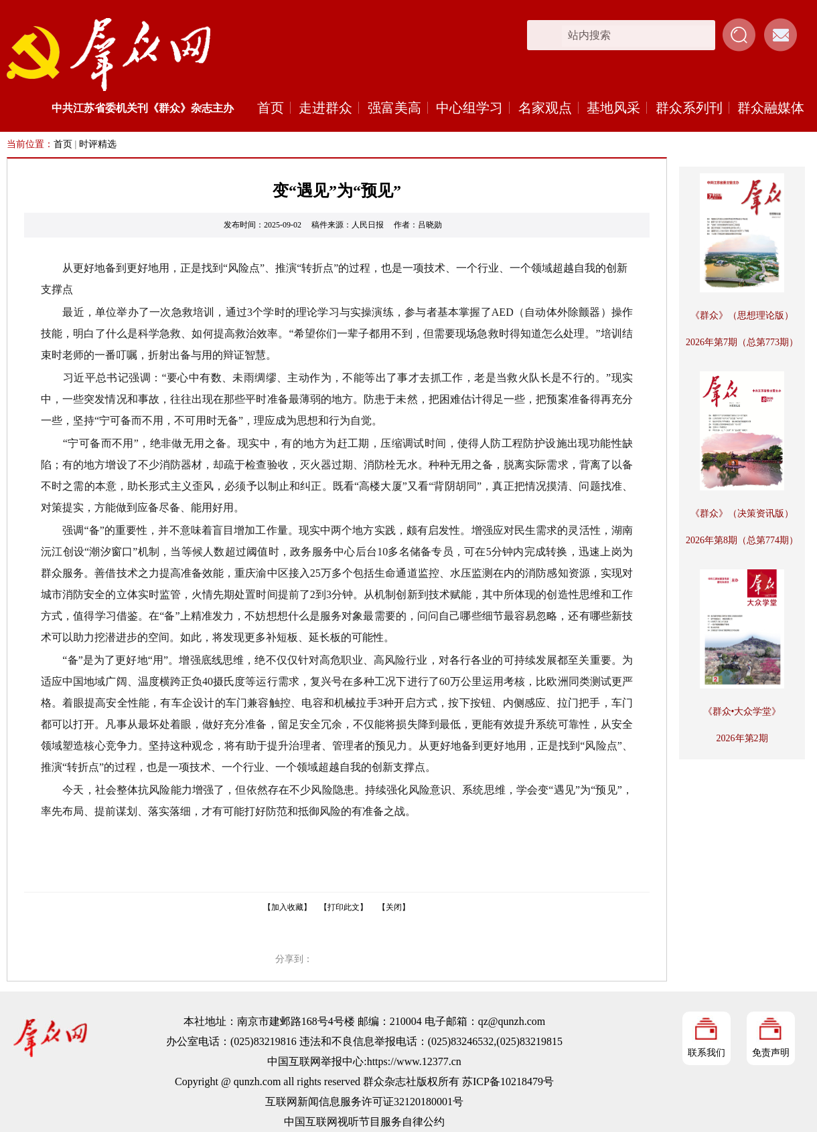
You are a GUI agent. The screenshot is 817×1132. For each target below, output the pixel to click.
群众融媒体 (770, 107)
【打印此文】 (343, 907)
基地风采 (613, 107)
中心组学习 (469, 107)
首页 (270, 107)
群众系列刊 (689, 107)
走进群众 (325, 107)
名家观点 (545, 107)
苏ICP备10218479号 (508, 1081)
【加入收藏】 (287, 907)
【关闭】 (394, 907)
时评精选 (98, 144)
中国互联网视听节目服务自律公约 (364, 1121)
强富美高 (394, 107)
